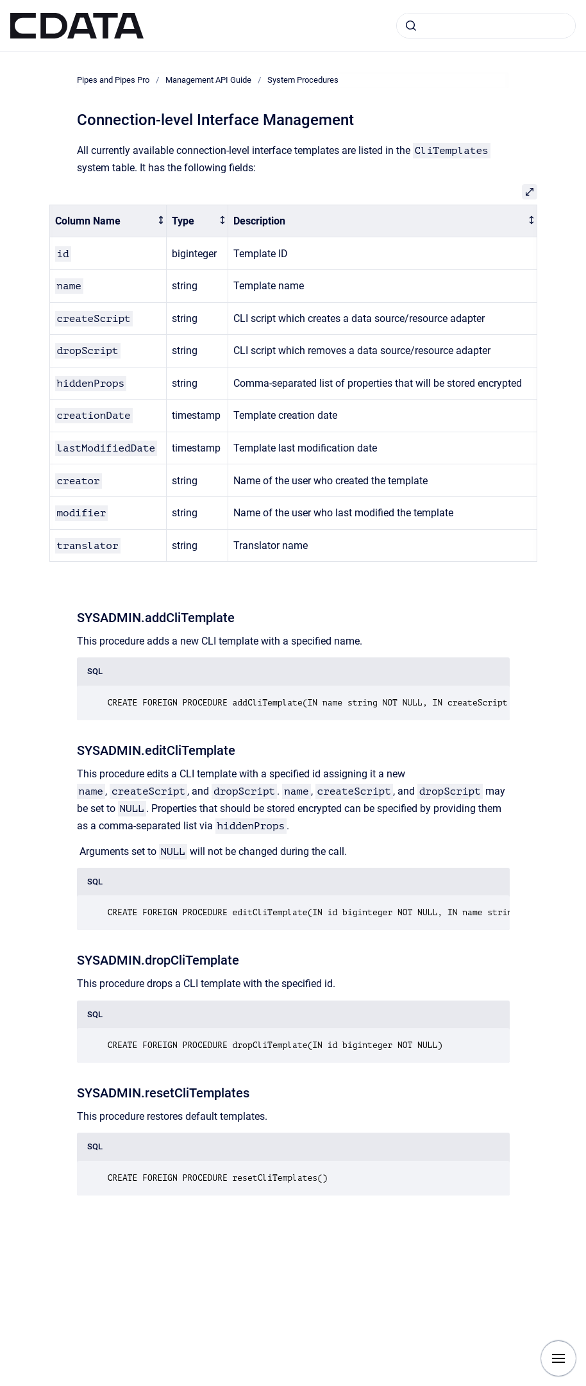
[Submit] (411, 25)
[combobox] (486, 25)
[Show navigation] (558, 1358)
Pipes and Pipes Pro (113, 80)
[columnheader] (107, 221)
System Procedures (303, 80)
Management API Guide (208, 80)
